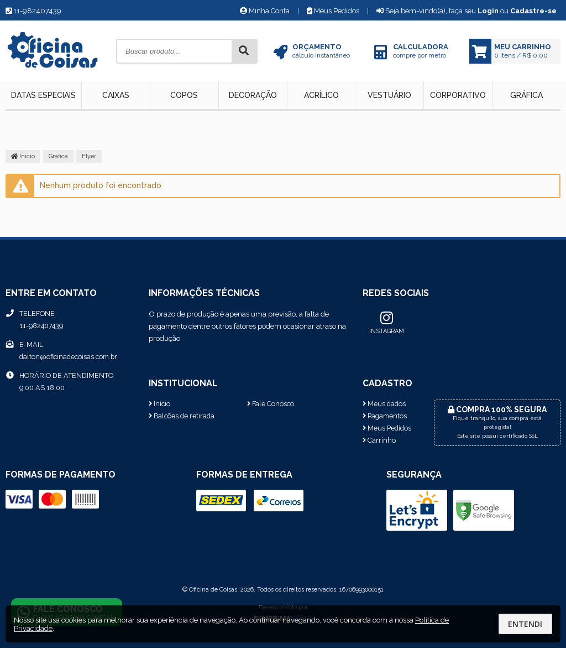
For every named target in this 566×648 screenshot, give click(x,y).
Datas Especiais (43, 95)
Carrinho (379, 440)
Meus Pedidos (333, 11)
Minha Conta (265, 11)
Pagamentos (385, 416)
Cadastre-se (533, 11)
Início (23, 156)
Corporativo (458, 95)
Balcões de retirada (181, 416)
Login (488, 11)
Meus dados (384, 404)
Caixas (115, 95)
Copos (184, 95)
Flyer (89, 156)
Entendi (525, 624)
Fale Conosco (270, 404)
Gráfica (526, 95)
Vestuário (389, 95)
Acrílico (321, 95)
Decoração (253, 95)
